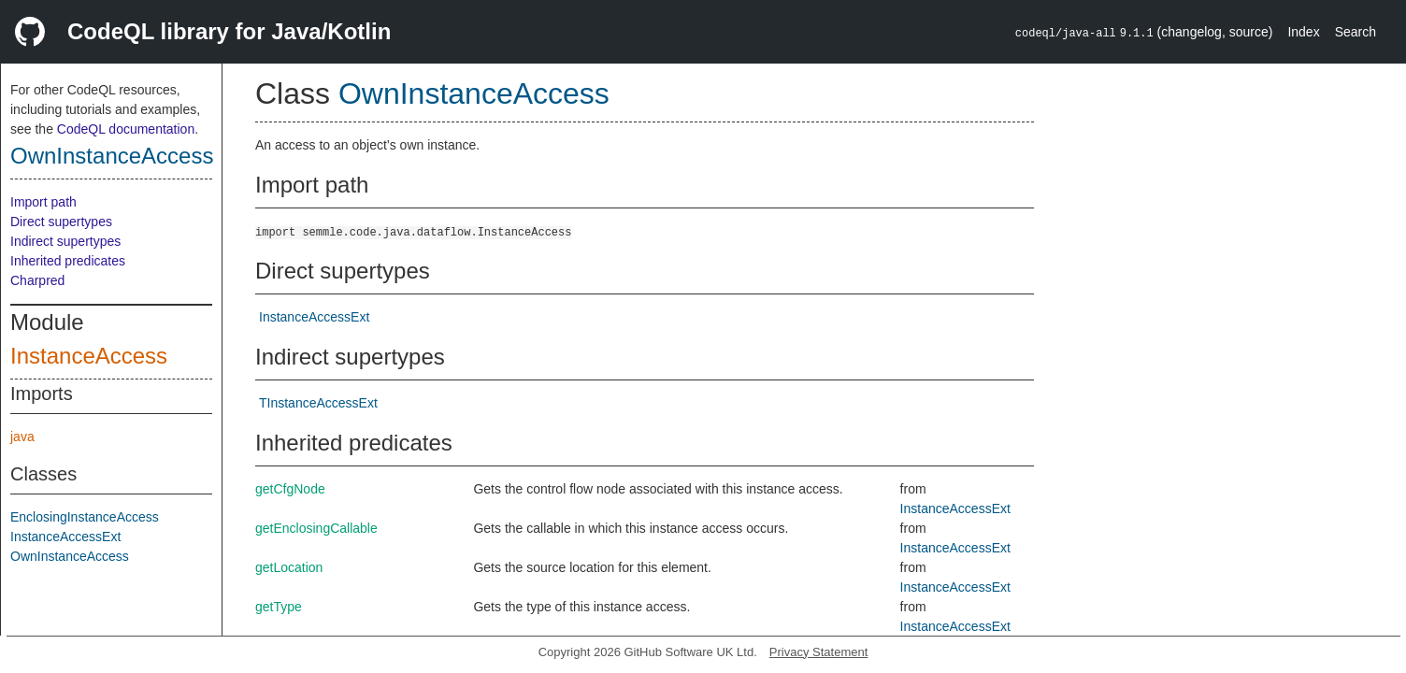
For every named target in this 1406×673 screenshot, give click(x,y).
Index (1303, 31)
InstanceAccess (88, 355)
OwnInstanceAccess (111, 155)
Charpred (37, 280)
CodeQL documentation (125, 129)
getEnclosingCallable (316, 528)
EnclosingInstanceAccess (84, 516)
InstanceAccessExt (65, 536)
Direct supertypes (61, 221)
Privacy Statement (818, 652)
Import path (43, 201)
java (22, 436)
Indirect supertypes (65, 241)
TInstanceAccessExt (318, 402)
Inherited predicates (67, 260)
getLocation (289, 567)
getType (278, 606)
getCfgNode (290, 488)
